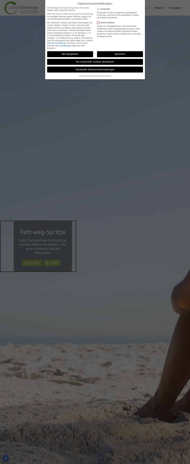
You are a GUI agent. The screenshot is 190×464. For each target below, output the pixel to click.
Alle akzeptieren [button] (70, 54)
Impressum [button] (107, 76)
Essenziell (104, 9)
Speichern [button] (120, 54)
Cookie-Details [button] (83, 76)
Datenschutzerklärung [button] (96, 76)
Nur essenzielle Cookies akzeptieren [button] (95, 61)
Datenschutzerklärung (56, 43)
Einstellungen (65, 46)
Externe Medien (107, 22)
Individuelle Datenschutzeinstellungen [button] (95, 69)
